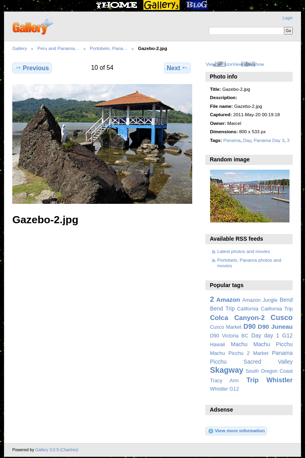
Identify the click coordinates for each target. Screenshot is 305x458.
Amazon (228, 299)
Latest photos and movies (243, 251)
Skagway (226, 370)
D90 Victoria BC (229, 336)
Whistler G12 (224, 389)
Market (260, 353)
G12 (287, 335)
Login (288, 18)
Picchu (218, 361)
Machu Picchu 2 (230, 353)
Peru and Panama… (58, 48)
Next (177, 67)
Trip (252, 380)
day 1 (271, 335)
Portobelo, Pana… (109, 48)
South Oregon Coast (269, 371)
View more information (236, 431)
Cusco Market (225, 327)
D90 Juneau (275, 326)
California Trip (277, 309)
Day (247, 140)
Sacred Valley (268, 361)
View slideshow (248, 64)
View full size (219, 64)
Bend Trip (222, 308)
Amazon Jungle (260, 300)
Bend (286, 300)
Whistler (279, 380)
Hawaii (217, 344)
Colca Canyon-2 (237, 318)
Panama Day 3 (269, 140)
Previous (32, 67)
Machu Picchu (273, 344)
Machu (239, 344)
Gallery (19, 48)
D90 (249, 326)
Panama (232, 140)
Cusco (281, 317)
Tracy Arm (224, 380)
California (247, 309)
